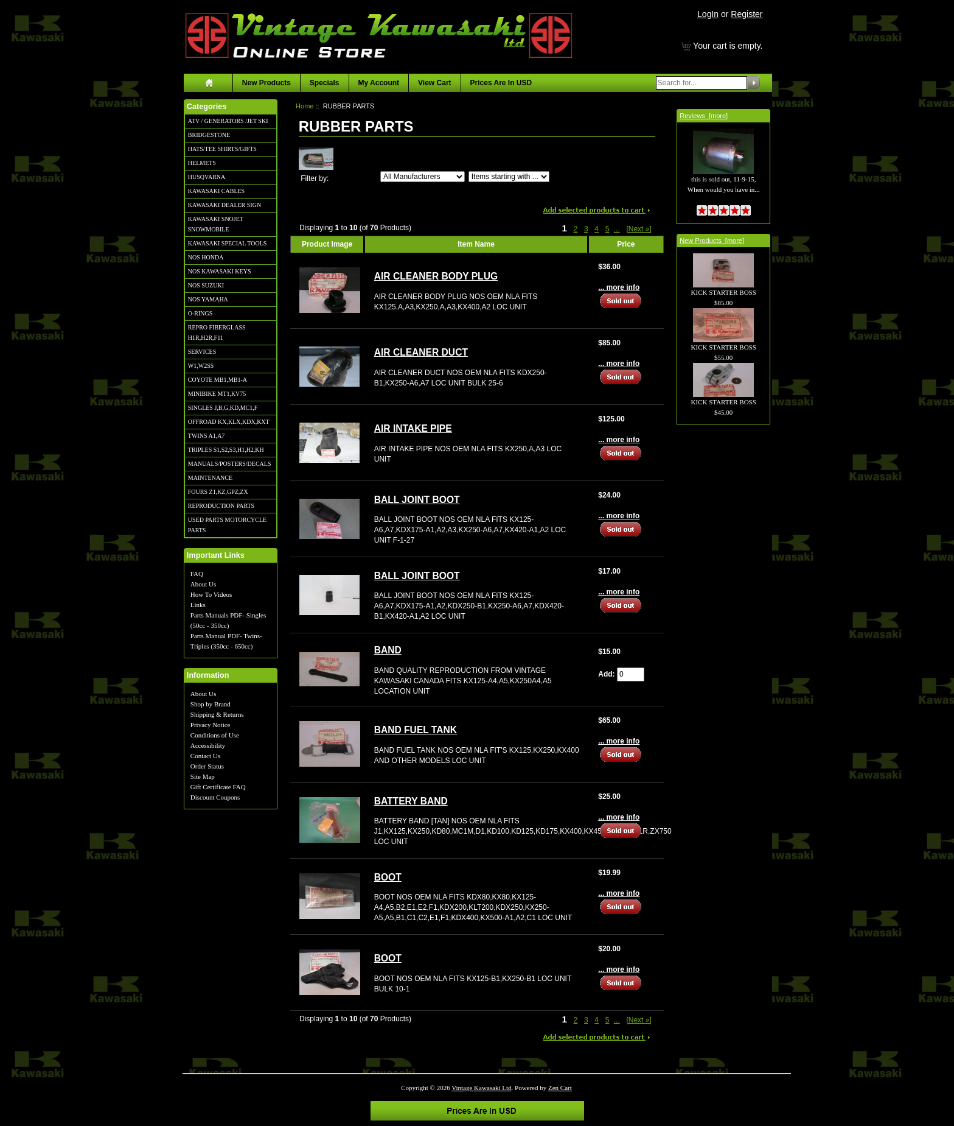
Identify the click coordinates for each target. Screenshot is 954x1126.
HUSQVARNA (207, 177)
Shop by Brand (210, 704)
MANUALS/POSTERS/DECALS (229, 463)
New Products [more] (712, 240)
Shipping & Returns (217, 714)
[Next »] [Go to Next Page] (638, 229)
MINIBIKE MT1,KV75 (217, 393)
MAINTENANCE (210, 477)
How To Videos (211, 594)
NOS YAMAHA (208, 299)
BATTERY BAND (411, 801)
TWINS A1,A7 (206, 435)
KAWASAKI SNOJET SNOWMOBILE (215, 224)
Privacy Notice (210, 724)
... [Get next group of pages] (617, 229)
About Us (203, 584)
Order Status (207, 766)
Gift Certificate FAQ (218, 786)
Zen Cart (560, 1087)
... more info (618, 287)
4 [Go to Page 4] (596, 229)
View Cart (434, 83)
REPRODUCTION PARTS (221, 505)
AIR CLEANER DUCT (421, 352)
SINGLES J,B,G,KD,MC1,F (222, 407)
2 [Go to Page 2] (576, 229)
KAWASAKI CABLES (216, 191)
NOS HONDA (206, 257)
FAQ (196, 573)
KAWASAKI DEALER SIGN (224, 205)
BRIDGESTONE (209, 135)
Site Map (202, 776)
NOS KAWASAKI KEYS (219, 271)
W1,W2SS (201, 365)
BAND (388, 650)
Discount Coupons (215, 797)
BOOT (388, 877)
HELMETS (202, 163)
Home (304, 106)
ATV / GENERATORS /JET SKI (228, 121)
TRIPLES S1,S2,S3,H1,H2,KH (226, 449)
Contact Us (205, 755)
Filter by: (315, 178)
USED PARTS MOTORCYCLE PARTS (227, 524)
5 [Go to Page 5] (607, 229)
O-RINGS (200, 313)
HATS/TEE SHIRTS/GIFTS (222, 149)
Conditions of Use (214, 735)
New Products (266, 83)
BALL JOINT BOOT (417, 499)
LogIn (708, 14)
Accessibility (207, 745)
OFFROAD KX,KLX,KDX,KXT (229, 421)
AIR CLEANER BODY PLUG (436, 276)
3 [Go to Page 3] (586, 229)
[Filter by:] (422, 176)
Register (746, 14)
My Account (379, 83)
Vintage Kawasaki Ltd (481, 1087)
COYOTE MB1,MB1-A (217, 379)
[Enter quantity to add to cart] (630, 674)
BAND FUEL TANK (415, 730)
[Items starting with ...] (508, 176)
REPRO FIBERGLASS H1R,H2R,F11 (217, 332)
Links (198, 604)
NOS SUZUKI (206, 285)
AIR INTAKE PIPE (413, 428)
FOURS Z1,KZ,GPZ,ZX (218, 491)
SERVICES (202, 351)
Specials (324, 83)
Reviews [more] (704, 115)
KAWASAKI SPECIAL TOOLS (227, 243)
